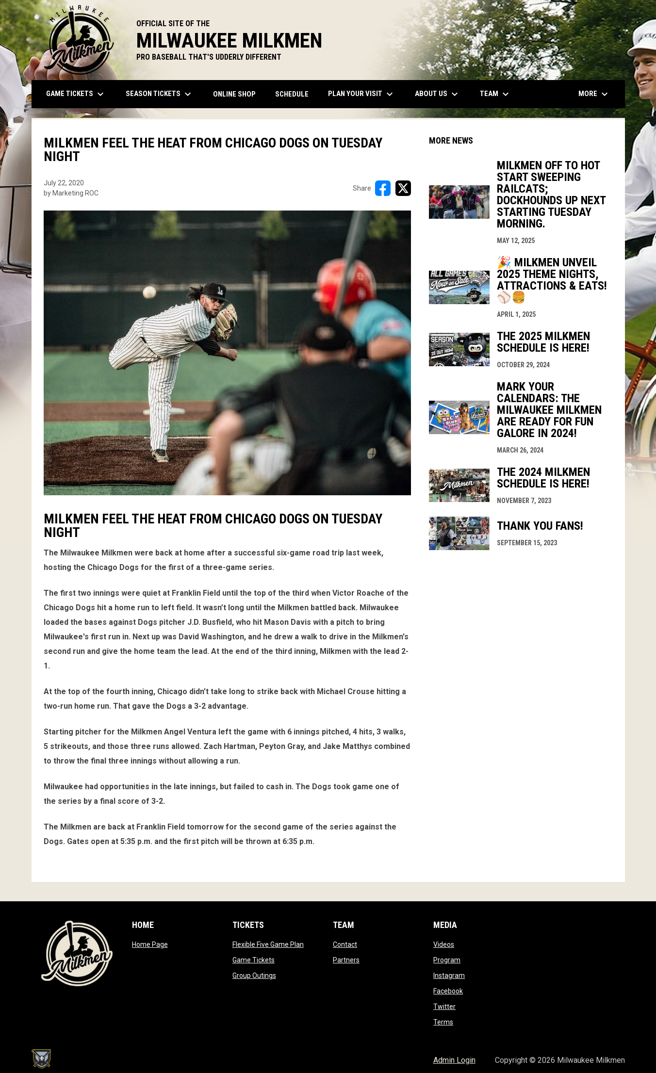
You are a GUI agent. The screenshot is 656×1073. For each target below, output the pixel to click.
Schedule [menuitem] (292, 94)
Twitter (444, 1006)
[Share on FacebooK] (383, 188)
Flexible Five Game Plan (268, 944)
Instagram (449, 975)
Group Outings (254, 975)
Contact (345, 944)
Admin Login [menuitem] (454, 1060)
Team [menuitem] (495, 94)
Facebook (448, 991)
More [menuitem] (594, 94)
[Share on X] (403, 188)
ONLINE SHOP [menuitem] (238, 93)
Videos (443, 944)
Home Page (150, 944)
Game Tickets (253, 960)
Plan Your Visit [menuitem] (361, 94)
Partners (346, 960)
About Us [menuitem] (437, 94)
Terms (443, 1022)
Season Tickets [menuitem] (160, 94)
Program (446, 960)
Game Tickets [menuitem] (76, 94)
